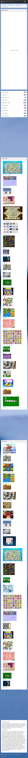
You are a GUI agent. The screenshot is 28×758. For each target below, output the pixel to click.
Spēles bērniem (14, 110)
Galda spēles (14, 94)
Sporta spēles (14, 113)
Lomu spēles (14, 100)
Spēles (3, 756)
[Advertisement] (14, 26)
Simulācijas (14, 108)
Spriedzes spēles (14, 115)
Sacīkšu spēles (14, 105)
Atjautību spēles (14, 92)
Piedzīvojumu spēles (14, 102)
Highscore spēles (14, 97)
